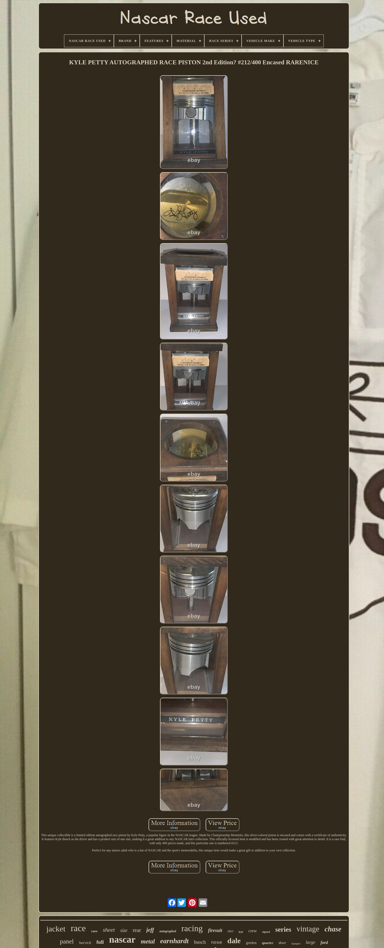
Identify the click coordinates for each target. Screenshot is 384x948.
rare (94, 931)
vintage (308, 929)
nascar (122, 939)
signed (266, 931)
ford (324, 942)
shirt (230, 931)
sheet (109, 929)
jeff (150, 930)
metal (148, 941)
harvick (85, 943)
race (78, 928)
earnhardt (174, 941)
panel (67, 941)
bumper (296, 943)
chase (333, 929)
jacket (56, 928)
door (282, 943)
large (310, 942)
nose (216, 942)
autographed (167, 931)
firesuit (215, 930)
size (123, 930)
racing (192, 928)
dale (234, 941)
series (283, 929)
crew (253, 931)
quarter (267, 943)
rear (137, 930)
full (100, 942)
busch (200, 942)
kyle (241, 931)
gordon (251, 943)
